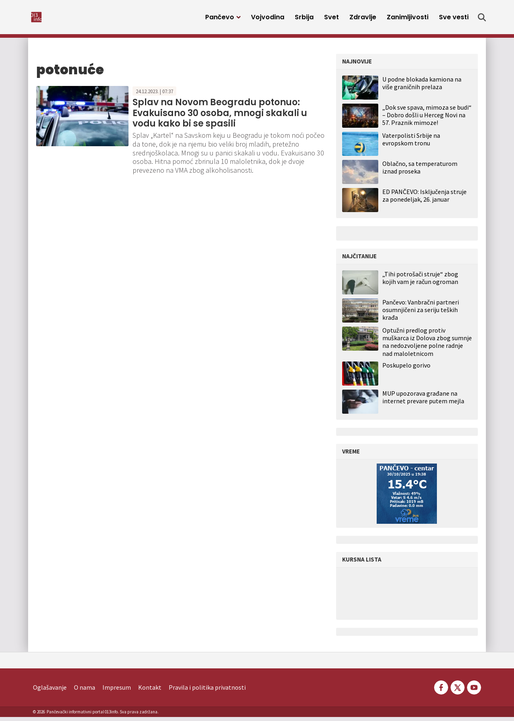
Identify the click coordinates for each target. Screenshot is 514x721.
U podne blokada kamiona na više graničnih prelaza (421, 87)
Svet (331, 19)
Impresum (116, 691)
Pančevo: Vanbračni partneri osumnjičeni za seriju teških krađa (420, 313)
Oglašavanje (50, 691)
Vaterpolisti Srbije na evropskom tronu (411, 143)
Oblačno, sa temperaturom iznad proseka (419, 171)
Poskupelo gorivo (406, 369)
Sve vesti (454, 19)
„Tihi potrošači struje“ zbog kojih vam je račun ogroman (420, 282)
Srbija (304, 19)
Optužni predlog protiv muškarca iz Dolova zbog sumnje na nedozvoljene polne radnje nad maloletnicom (427, 346)
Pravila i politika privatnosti (207, 691)
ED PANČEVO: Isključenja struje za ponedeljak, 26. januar (424, 199)
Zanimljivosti (407, 19)
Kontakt (149, 691)
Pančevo (219, 19)
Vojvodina (267, 19)
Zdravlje (362, 19)
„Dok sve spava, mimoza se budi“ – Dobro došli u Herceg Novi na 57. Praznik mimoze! (426, 119)
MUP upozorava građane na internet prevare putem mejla (423, 401)
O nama (84, 691)
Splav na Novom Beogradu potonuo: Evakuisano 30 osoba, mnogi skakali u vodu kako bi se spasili (220, 117)
